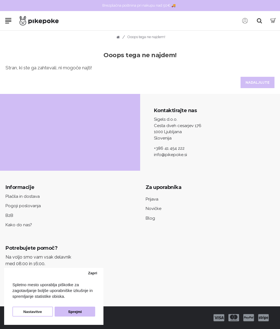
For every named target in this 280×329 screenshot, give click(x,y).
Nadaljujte (258, 82)
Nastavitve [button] (32, 312)
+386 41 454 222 (169, 148)
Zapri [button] (92, 273)
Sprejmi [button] (75, 312)
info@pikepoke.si (170, 154)
